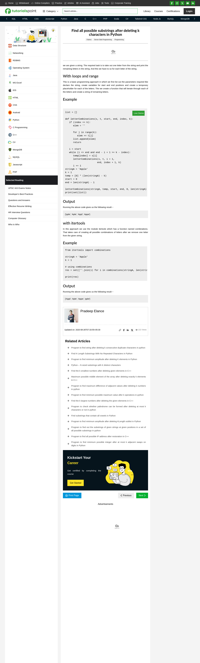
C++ (95, 19)
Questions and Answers (19, 200)
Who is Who (13, 224)
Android (14, 112)
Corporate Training (121, 3)
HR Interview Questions (19, 212)
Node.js (157, 19)
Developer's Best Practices (20, 194)
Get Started (75, 483)
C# (127, 19)
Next (142, 495)
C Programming (17, 127)
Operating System (18, 68)
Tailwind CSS (141, 19)
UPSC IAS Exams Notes (19, 188)
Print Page (72, 495)
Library (146, 11)
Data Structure (17, 46)
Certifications (173, 11)
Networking (15, 53)
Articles (69, 3)
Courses (158, 11)
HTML (25, 19)
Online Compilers (40, 3)
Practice (57, 3)
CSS (36, 19)
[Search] (100, 11)
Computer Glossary (17, 218)
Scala (116, 19)
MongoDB (185, 19)
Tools (105, 3)
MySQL (170, 19)
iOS (12, 90)
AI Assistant (83, 3)
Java (76, 19)
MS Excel (15, 83)
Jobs (95, 3)
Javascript (49, 19)
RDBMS (14, 60)
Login (189, 11)
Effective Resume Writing (20, 206)
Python (64, 19)
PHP (105, 19)
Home (9, 3)
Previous (126, 495)
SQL (14, 19)
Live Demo (138, 113)
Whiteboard (22, 3)
